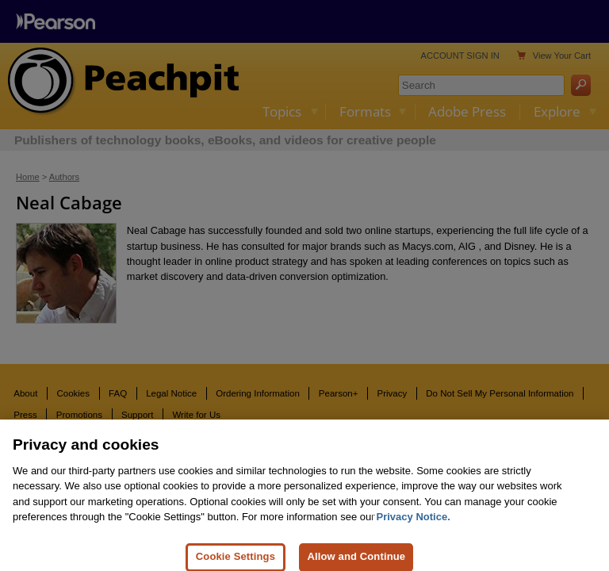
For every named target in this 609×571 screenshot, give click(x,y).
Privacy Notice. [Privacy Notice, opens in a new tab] (413, 521)
